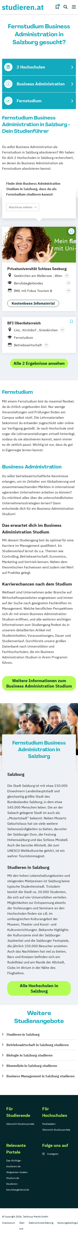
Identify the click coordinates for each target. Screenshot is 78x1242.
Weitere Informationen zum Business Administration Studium (39, 683)
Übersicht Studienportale (20, 1123)
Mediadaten (49, 1123)
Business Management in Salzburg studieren (40, 1076)
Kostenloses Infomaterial (33, 303)
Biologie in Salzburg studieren (29, 1055)
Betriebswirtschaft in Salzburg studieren (37, 1045)
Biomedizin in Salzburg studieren (31, 1066)
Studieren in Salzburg (23, 1034)
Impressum (8, 1222)
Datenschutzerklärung (41, 1222)
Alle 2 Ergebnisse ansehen (39, 363)
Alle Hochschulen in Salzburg (39, 988)
